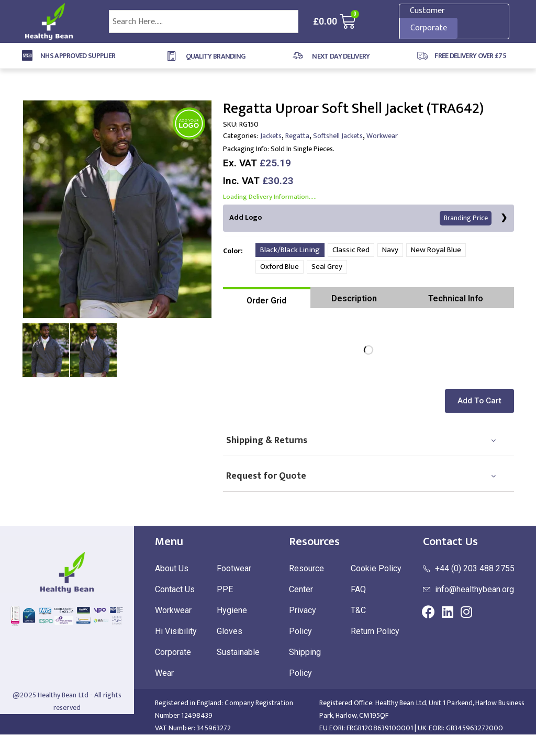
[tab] (266, 298)
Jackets (271, 136)
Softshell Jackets (338, 136)
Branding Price (466, 218)
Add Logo (361, 218)
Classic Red (351, 250)
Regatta (297, 136)
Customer (427, 11)
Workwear (382, 136)
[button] (481, 401)
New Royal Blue (436, 250)
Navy (390, 250)
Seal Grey (326, 267)
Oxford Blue (279, 267)
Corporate (428, 28)
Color (232, 251)
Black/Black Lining (290, 250)
